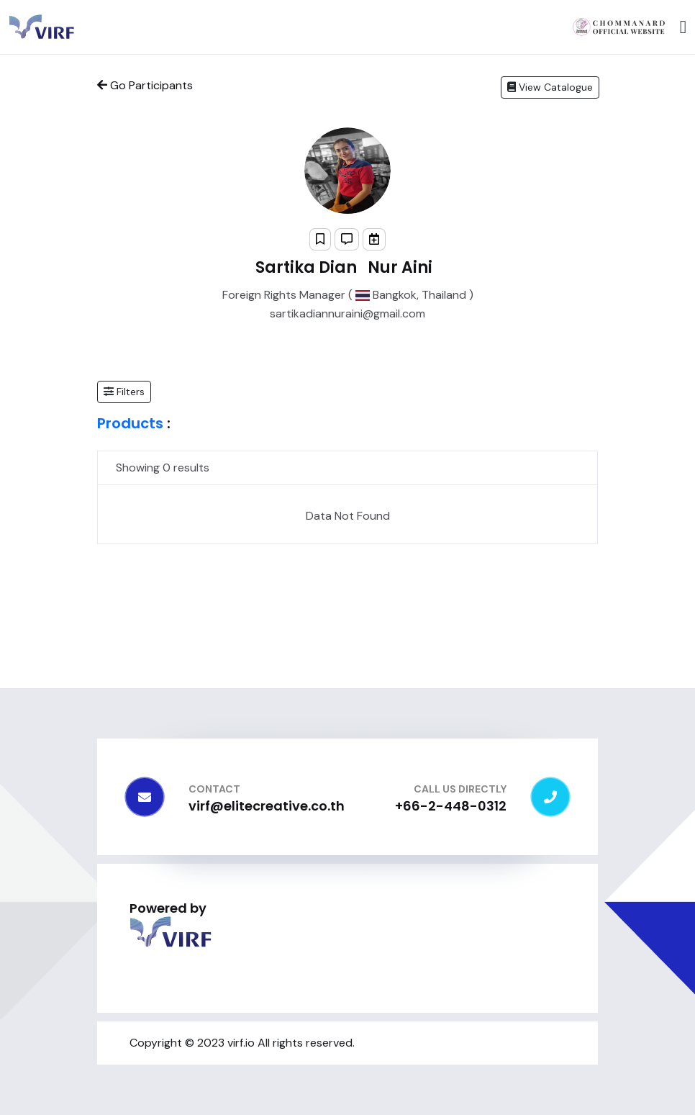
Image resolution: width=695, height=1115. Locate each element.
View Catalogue (550, 87)
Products (130, 423)
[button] (124, 392)
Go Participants (145, 85)
